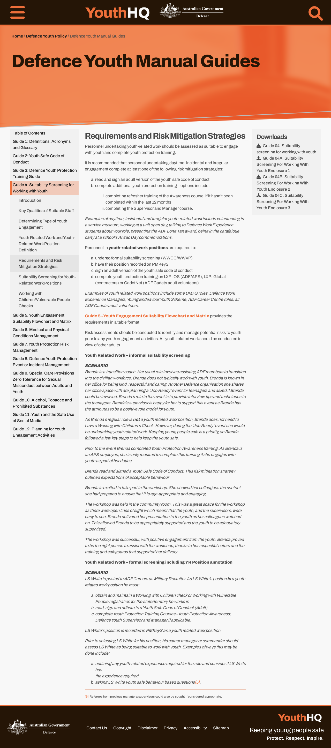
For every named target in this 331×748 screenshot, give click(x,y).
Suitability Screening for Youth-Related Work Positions (47, 280)
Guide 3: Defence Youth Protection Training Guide (45, 173)
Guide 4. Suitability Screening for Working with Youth (43, 188)
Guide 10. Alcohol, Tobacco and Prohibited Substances (42, 403)
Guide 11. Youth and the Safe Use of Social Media (43, 417)
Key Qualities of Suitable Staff (46, 210)
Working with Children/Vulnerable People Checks (44, 299)
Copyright (122, 728)
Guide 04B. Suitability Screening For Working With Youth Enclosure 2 (283, 183)
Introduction (30, 200)
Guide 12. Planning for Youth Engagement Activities (39, 432)
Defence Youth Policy (46, 36)
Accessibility (195, 728)
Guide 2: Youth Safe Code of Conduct (38, 159)
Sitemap (221, 728)
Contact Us (96, 728)
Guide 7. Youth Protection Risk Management (41, 347)
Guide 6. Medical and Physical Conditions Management (41, 332)
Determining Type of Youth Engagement (43, 224)
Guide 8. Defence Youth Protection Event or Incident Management (45, 361)
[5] (197, 682)
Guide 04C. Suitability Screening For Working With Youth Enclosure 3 (283, 201)
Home (17, 36)
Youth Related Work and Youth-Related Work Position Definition (47, 243)
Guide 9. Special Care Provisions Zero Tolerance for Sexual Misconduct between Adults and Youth (43, 382)
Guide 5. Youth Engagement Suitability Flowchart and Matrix (42, 318)
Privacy (170, 728)
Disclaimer (147, 728)
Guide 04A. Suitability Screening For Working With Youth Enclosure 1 (283, 164)
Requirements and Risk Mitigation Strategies (40, 263)
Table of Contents (29, 133)
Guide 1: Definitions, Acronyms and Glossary (42, 144)
